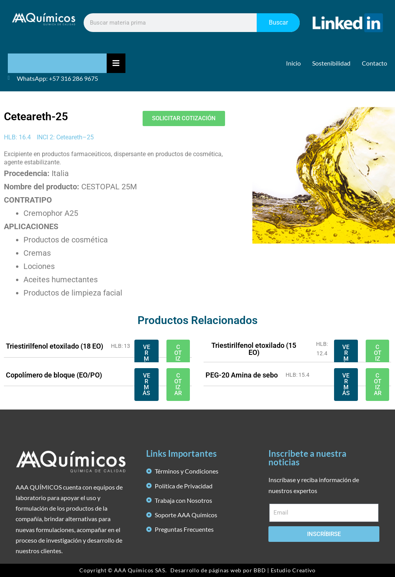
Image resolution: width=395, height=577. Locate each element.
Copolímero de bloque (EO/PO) (54, 375)
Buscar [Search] (278, 22)
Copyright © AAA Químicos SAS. (122, 570)
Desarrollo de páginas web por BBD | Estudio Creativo (242, 570)
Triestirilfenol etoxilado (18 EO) (54, 346)
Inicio (293, 63)
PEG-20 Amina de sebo (242, 375)
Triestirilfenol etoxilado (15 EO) (253, 348)
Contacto (374, 63)
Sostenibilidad (331, 63)
